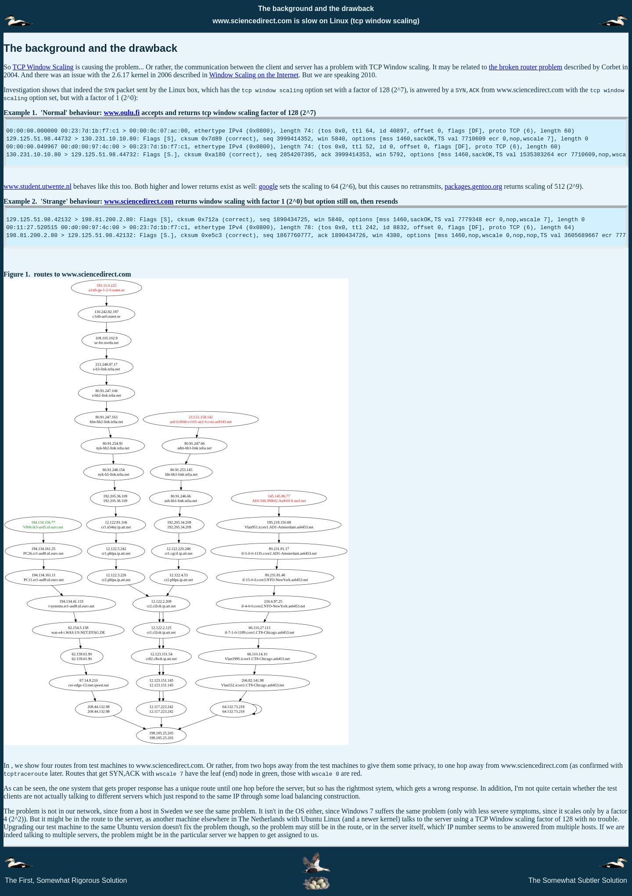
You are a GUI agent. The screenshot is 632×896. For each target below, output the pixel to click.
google (268, 186)
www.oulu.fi (122, 112)
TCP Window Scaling (43, 67)
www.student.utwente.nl (38, 186)
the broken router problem (526, 67)
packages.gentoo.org (473, 186)
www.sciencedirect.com (138, 201)
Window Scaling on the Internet (254, 75)
